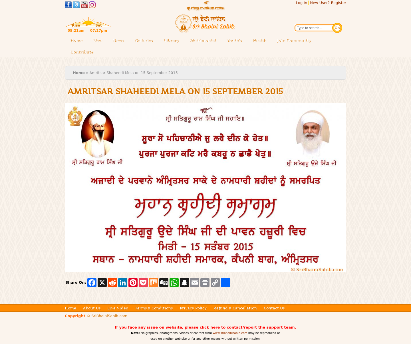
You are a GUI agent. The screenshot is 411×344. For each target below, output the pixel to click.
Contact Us (274, 308)
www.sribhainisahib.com (230, 333)
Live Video (117, 308)
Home (76, 40)
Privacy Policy (193, 308)
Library (173, 41)
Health (259, 40)
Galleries (145, 41)
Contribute (83, 52)
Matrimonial (203, 40)
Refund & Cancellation (235, 308)
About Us (91, 308)
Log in (301, 3)
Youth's (234, 40)
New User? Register (328, 3)
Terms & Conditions (154, 308)
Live (99, 41)
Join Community (294, 40)
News (118, 40)
